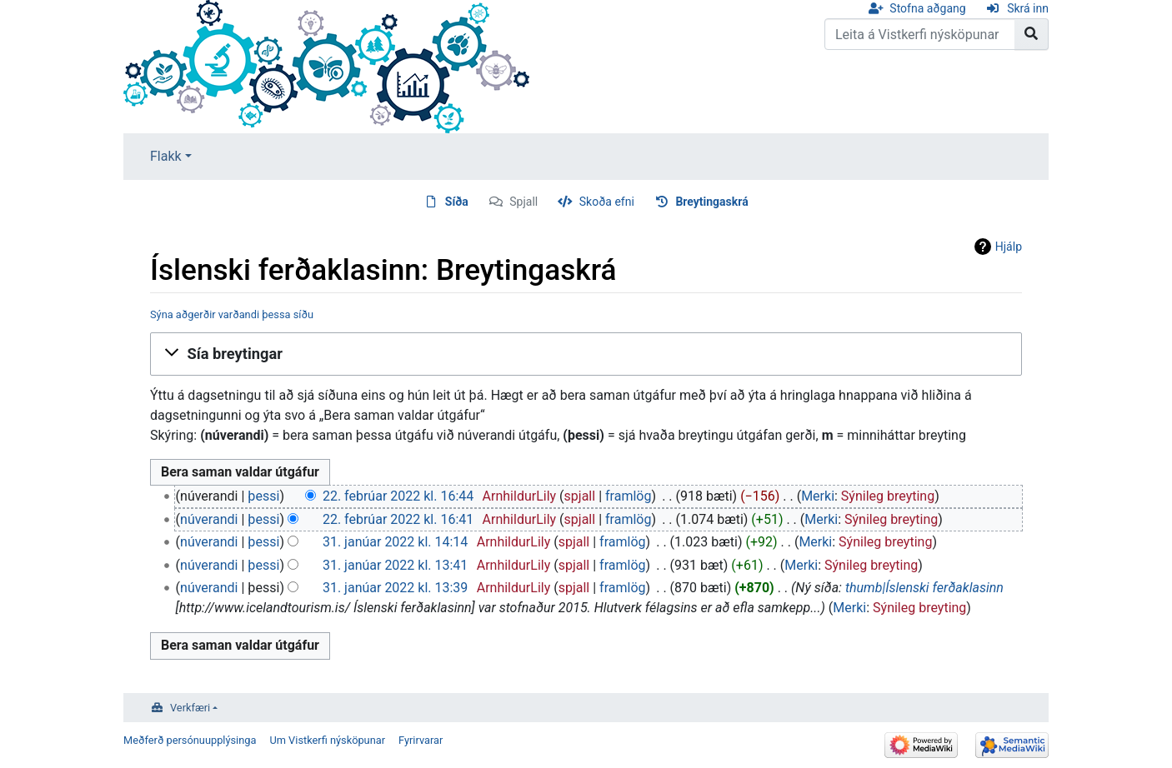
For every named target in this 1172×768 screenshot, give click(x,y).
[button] (586, 354)
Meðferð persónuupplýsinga (189, 740)
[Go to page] (1031, 34)
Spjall (523, 201)
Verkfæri (190, 707)
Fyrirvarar (420, 740)
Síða (456, 201)
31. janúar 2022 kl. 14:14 (395, 542)
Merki (817, 496)
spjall (580, 496)
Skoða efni (606, 201)
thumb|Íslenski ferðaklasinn (924, 588)
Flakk (166, 156)
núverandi (209, 519)
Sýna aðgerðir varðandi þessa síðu (231, 314)
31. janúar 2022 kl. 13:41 (395, 565)
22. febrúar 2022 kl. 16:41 (398, 519)
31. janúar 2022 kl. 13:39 (395, 588)
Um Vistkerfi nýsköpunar (327, 740)
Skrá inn (1028, 8)
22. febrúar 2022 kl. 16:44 (398, 496)
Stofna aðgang (927, 8)
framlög (628, 496)
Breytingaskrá (711, 201)
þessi (263, 496)
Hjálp (1008, 246)
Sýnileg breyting (887, 496)
